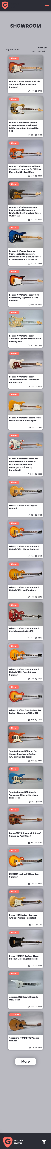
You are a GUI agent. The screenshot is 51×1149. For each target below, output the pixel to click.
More (25, 1061)
